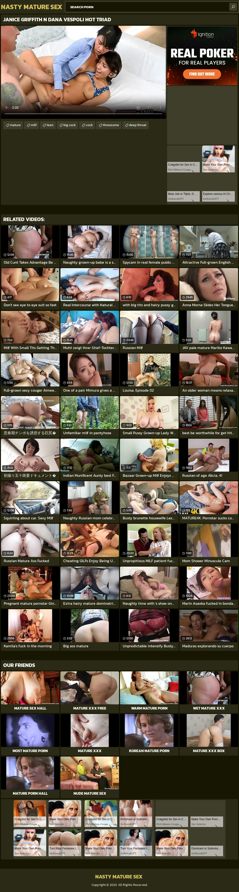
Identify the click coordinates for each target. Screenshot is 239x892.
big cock (69, 125)
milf (34, 125)
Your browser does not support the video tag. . (83, 72)
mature (15, 125)
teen (50, 125)
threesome (111, 125)
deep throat (137, 125)
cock (89, 125)
